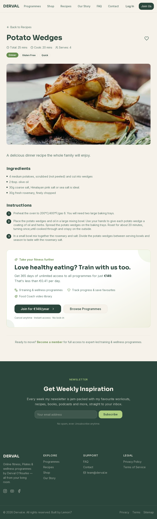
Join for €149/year (38, 309)
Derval (11, 6)
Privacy (124, 512)
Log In (130, 6)
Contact (113, 6)
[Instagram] (5, 491)
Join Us (146, 6)
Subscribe (110, 414)
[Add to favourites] (147, 38)
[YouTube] (12, 491)
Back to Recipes (19, 27)
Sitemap (148, 512)
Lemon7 (66, 512)
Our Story (84, 6)
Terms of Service (134, 467)
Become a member (50, 342)
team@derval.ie (95, 472)
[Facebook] (19, 491)
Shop (50, 6)
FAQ (99, 6)
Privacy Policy (132, 461)
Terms (136, 512)
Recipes (65, 6)
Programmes (32, 6)
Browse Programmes (85, 309)
